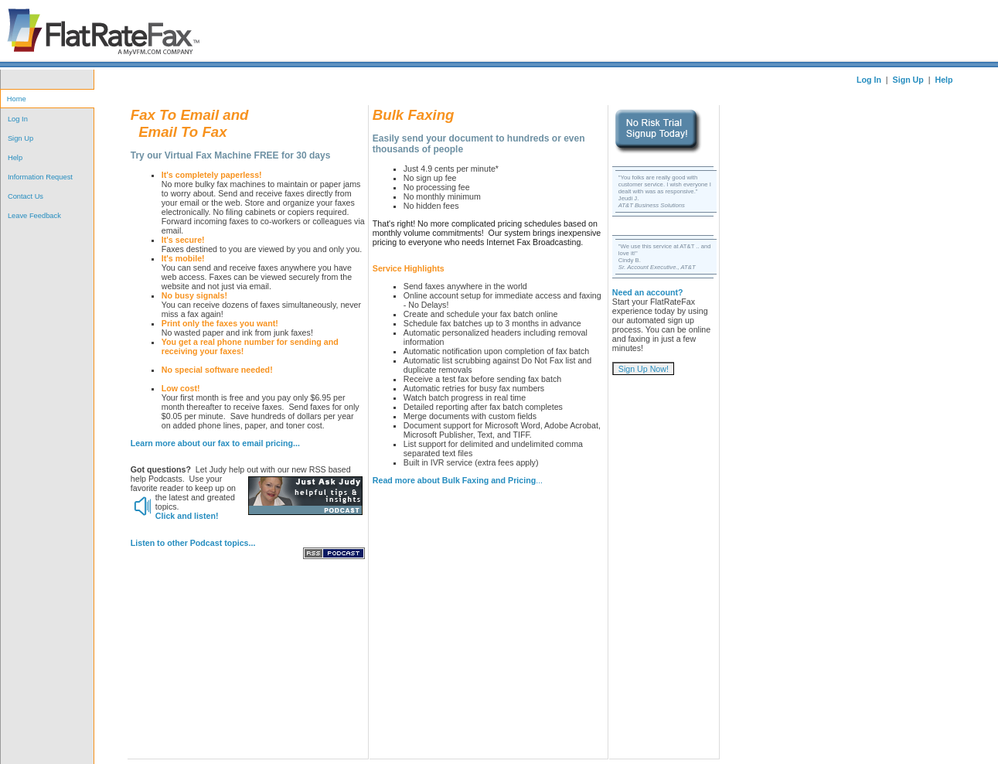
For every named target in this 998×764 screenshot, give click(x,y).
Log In (18, 119)
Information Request (40, 177)
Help (15, 158)
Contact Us (25, 196)
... (458, 480)
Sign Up (20, 138)
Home (16, 99)
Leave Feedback (34, 216)
